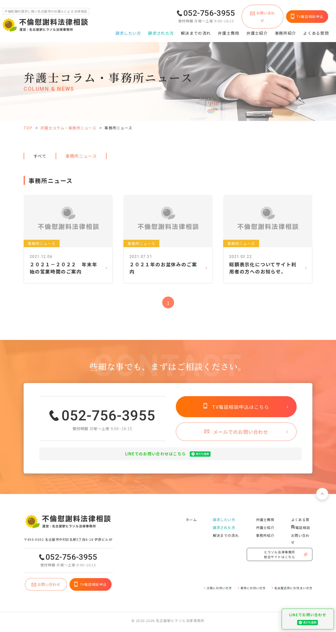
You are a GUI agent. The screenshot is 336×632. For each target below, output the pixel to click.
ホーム (190, 519)
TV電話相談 (300, 527)
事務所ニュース (81, 156)
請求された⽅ (161, 31)
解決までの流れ (196, 31)
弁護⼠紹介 (257, 31)
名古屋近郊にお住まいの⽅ (289, 589)
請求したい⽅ (128, 31)
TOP (28, 127)
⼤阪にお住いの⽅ (204, 589)
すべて (39, 156)
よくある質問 (316, 31)
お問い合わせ (301, 535)
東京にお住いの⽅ (243, 589)
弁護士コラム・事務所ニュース (68, 127)
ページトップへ (321, 498)
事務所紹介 (285, 31)
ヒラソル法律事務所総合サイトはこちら (279, 558)
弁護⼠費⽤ (228, 31)
